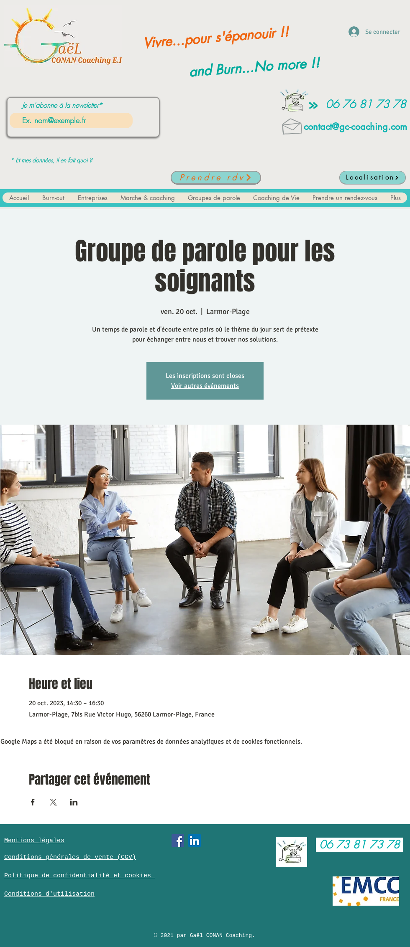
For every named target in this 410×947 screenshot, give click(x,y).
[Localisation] (372, 177)
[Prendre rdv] (216, 177)
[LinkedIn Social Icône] (194, 840)
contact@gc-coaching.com (355, 126)
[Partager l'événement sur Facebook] (33, 802)
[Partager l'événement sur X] (53, 802)
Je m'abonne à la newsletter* (62, 105)
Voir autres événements (205, 386)
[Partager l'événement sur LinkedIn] (74, 802)
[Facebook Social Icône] (178, 840)
